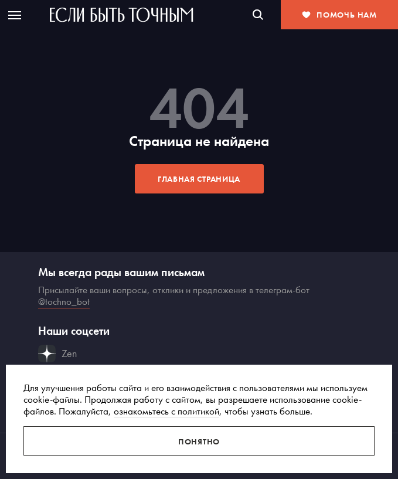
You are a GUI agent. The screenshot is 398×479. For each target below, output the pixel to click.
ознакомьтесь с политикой (166, 411)
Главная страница (199, 179)
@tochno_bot (64, 301)
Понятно (199, 441)
